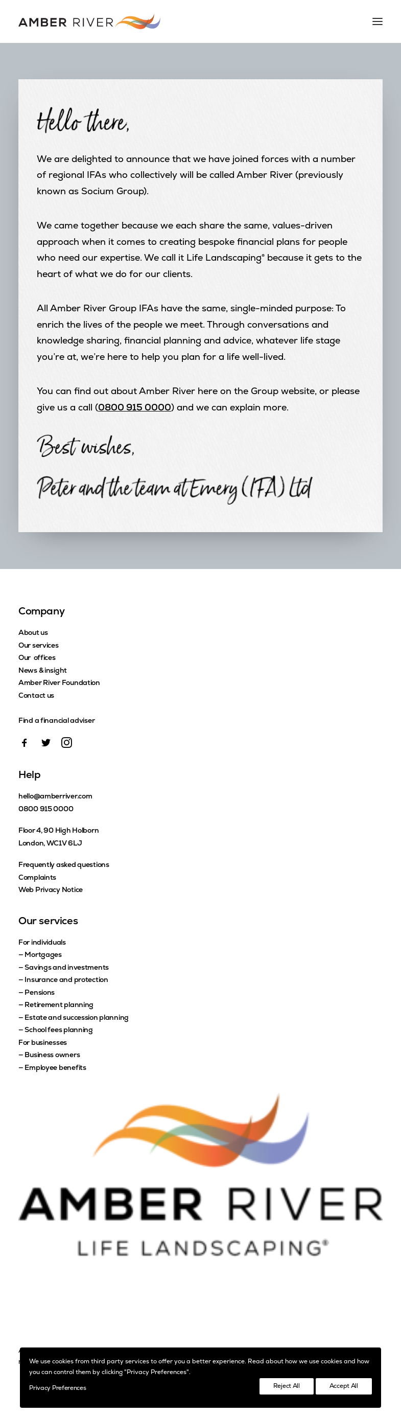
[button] (24, 746)
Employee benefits (55, 1068)
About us (33, 633)
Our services (38, 646)
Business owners (52, 1055)
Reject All (286, 1386)
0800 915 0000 (134, 408)
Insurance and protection (66, 980)
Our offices (37, 658)
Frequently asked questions (63, 865)
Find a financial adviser (56, 721)
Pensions (40, 993)
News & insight (42, 671)
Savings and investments (67, 968)
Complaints (37, 878)
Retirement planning (59, 1005)
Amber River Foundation (59, 683)
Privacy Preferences (57, 1388)
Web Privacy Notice (50, 890)
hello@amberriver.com (55, 797)
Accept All (343, 1386)
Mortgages (43, 955)
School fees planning (58, 1030)
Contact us (36, 696)
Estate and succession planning (77, 1018)
